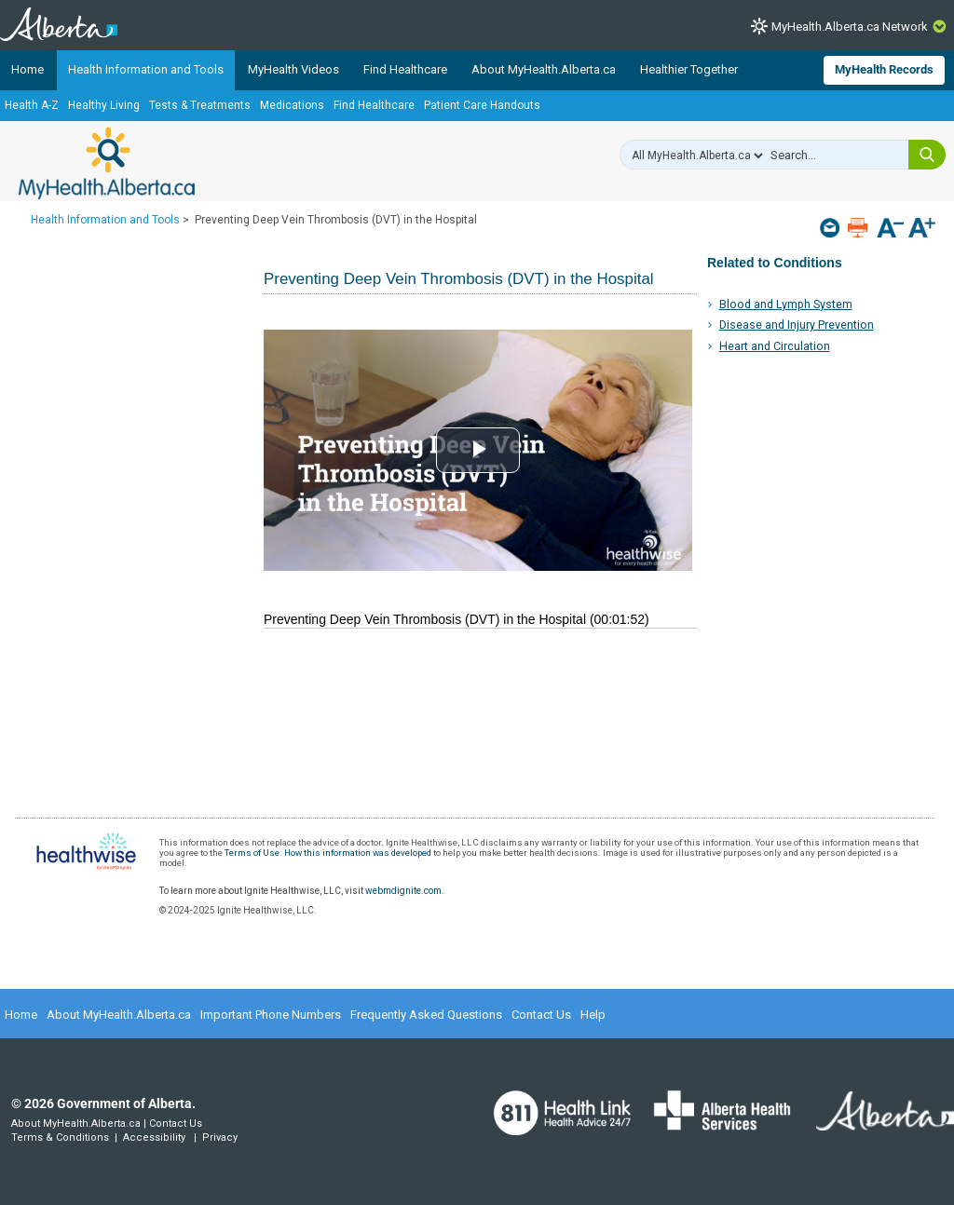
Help (593, 1015)
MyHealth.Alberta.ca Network (849, 27)
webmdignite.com (403, 891)
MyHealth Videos (293, 69)
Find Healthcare (405, 69)
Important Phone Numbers (270, 1015)
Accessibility (154, 1137)
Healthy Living (104, 105)
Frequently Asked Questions (426, 1015)
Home (27, 69)
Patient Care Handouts (482, 105)
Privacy (220, 1137)
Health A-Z (32, 105)
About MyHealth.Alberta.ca (543, 69)
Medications (292, 105)
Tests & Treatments (200, 105)
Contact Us (541, 1015)
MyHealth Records (884, 69)
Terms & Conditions (60, 1137)
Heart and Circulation (774, 346)
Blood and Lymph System (785, 304)
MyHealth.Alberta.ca (107, 163)
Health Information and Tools (146, 69)
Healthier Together (689, 69)
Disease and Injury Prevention (796, 325)
